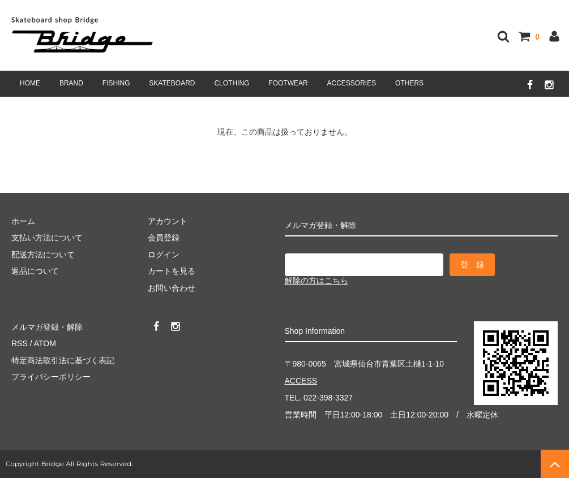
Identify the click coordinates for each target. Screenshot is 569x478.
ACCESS (301, 380)
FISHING (116, 83)
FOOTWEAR (287, 83)
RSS (19, 343)
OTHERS (409, 83)
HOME (30, 83)
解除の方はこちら (316, 280)
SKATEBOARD (172, 83)
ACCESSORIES (352, 83)
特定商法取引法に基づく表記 (62, 360)
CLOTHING (231, 83)
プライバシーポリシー (51, 376)
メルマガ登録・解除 (47, 326)
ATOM (45, 343)
